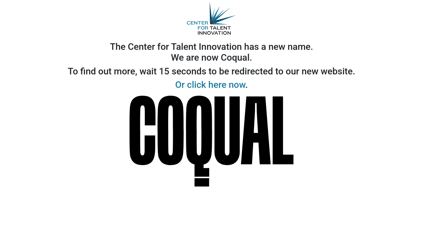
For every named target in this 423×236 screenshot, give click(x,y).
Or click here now (210, 84)
